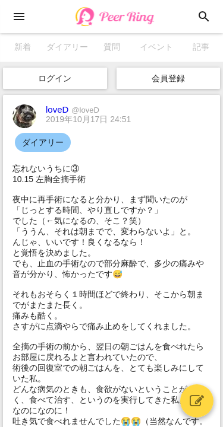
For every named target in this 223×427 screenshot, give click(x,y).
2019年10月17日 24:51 (88, 119)
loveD (72, 109)
